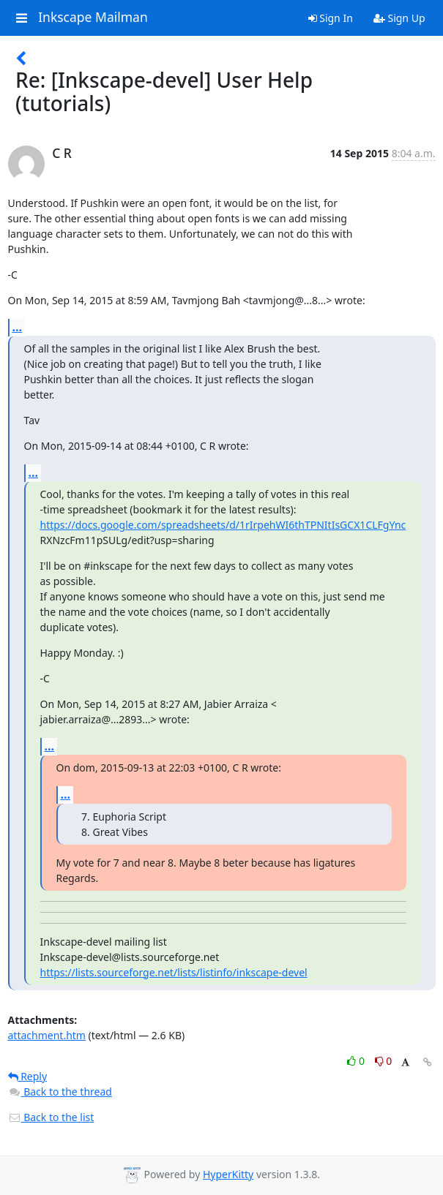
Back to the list (51, 1117)
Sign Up (399, 18)
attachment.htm (47, 1035)
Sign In (330, 18)
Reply (28, 1076)
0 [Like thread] (357, 1061)
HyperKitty (228, 1174)
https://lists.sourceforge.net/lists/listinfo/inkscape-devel (174, 972)
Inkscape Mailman (93, 17)
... (17, 327)
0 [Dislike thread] (383, 1061)
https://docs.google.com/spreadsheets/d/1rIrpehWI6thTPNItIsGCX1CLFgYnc (223, 525)
